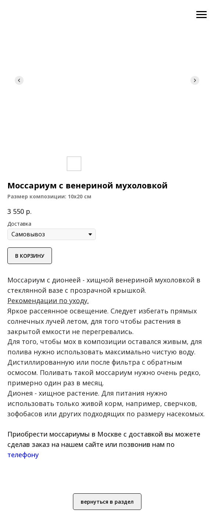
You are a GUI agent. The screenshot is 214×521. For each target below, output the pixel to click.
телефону (23, 454)
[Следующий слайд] (194, 80)
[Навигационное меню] (201, 14)
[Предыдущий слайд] (19, 80)
